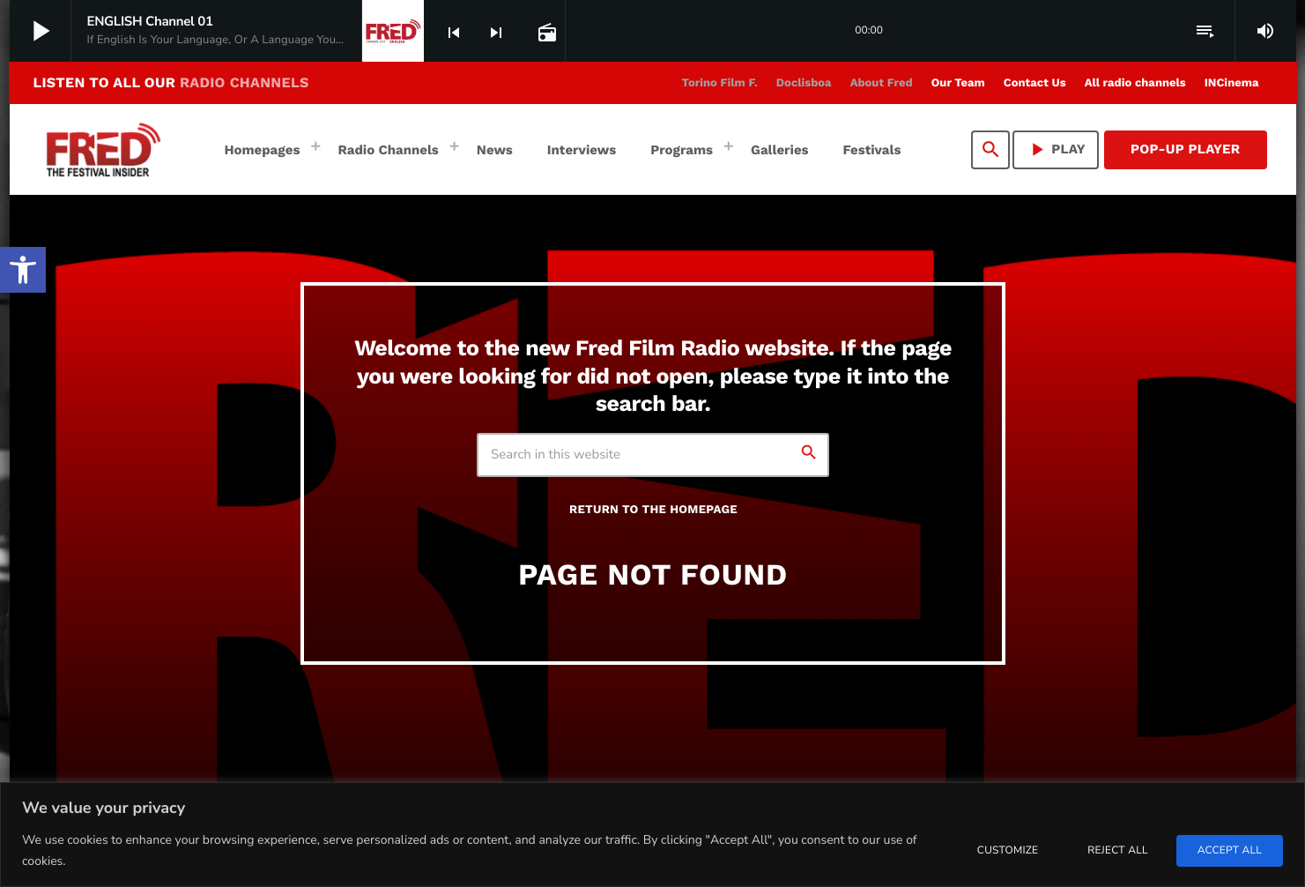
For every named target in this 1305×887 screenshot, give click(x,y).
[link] (23, 270)
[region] (652, 834)
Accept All (1229, 851)
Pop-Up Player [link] (1186, 149)
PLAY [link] (1056, 149)
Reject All (1117, 851)
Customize (1007, 851)
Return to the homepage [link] (653, 510)
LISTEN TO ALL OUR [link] (171, 82)
